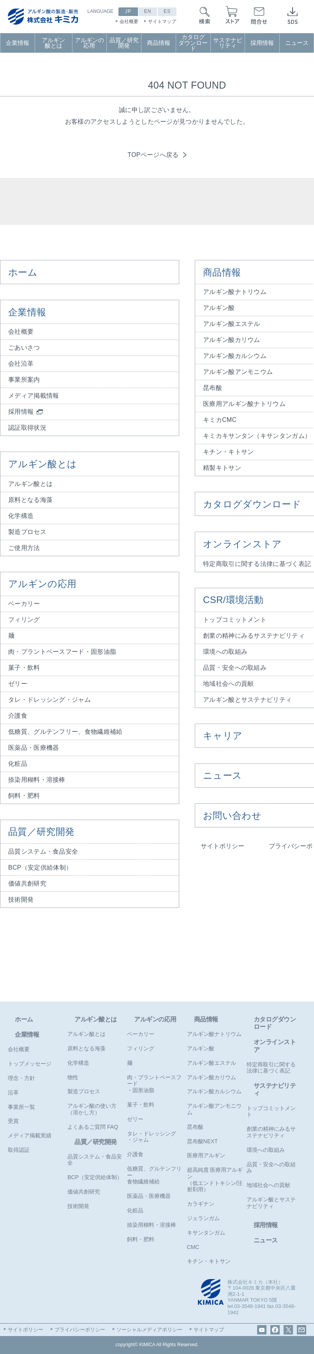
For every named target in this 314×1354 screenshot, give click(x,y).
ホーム (22, 272)
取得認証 (19, 1150)
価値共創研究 (27, 883)
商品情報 (158, 43)
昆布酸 (195, 1127)
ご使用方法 (24, 547)
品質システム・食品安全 (43, 851)
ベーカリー (24, 603)
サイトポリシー (222, 846)
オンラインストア (275, 1046)
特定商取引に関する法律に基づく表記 (271, 1067)
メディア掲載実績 (29, 1135)
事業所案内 (24, 379)
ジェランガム (203, 1218)
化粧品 (17, 763)
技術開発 (21, 899)
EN (148, 11)
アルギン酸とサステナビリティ (271, 1202)
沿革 (13, 1092)
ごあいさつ (24, 347)
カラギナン (200, 1204)
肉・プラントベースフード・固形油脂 (62, 651)
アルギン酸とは (53, 43)
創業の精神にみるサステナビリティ (271, 1132)
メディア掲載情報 (33, 395)
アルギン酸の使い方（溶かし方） (91, 1109)
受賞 (13, 1121)
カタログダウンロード (193, 43)
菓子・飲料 (24, 667)
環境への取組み (266, 1150)
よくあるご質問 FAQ (92, 1127)
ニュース (297, 43)
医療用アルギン (206, 1155)
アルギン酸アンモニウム (214, 1109)
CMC (193, 1247)
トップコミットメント (271, 1111)
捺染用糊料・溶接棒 (36, 779)
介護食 (17, 715)
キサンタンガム (206, 1232)
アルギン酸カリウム (211, 1077)
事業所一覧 (21, 1107)
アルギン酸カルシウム (214, 1091)
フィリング (24, 619)
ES (167, 11)
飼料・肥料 (24, 795)
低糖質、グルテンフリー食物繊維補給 (154, 1175)
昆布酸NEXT (202, 1141)
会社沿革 (21, 363)
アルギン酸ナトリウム (214, 1034)
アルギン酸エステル (211, 1063)
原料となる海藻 (30, 499)
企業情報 (17, 43)
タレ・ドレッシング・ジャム (49, 699)
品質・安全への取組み (271, 1167)
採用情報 (262, 43)
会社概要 (129, 21)
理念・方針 (21, 1078)
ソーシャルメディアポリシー (149, 1330)
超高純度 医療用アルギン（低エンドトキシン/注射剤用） (215, 1179)
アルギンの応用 (89, 43)
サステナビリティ (227, 43)
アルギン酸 (200, 1048)
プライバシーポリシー (80, 1330)
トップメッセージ (29, 1063)
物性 (72, 1077)
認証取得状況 (27, 427)
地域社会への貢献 (268, 1185)
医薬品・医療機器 (33, 747)
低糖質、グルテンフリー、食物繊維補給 (65, 731)
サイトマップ (162, 21)
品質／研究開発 (124, 43)
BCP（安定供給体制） (40, 867)
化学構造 (21, 515)
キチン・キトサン (209, 1261)
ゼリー (17, 683)
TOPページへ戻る (152, 154)
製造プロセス (27, 531)
